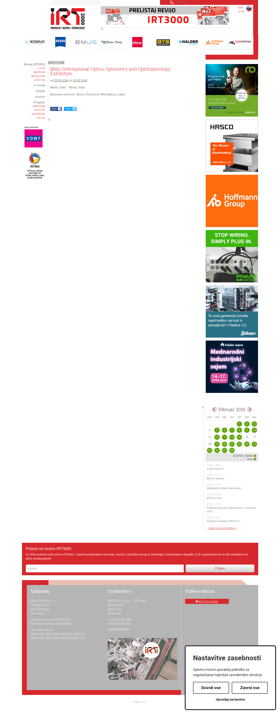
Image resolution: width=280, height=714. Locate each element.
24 (254, 444)
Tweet (68, 109)
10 (254, 430)
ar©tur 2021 (140, 701)
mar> (250, 409)
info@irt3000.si (118, 629)
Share (54, 109)
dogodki (56, 62)
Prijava (220, 568)
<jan (214, 409)
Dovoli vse (211, 687)
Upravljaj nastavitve (230, 699)
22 (239, 444)
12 (217, 437)
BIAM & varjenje (216, 478)
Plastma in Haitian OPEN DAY (223, 521)
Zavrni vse (250, 687)
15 (239, 437)
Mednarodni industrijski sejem (224, 488)
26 (217, 450)
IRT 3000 (66, 19)
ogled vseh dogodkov (222, 528)
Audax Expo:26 (215, 468)
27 (224, 450)
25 (209, 450)
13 (224, 437)
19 (217, 444)
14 (232, 437)
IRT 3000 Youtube (208, 601)
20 (224, 444)
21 (232, 444)
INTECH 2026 (214, 498)
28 (232, 450)
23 (246, 444)
